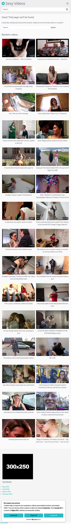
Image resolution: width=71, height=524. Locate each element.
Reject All (34, 515)
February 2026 (7, 494)
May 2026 (5, 487)
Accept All (53, 515)
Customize (13, 515)
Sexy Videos (13, 3)
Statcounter (4, 523)
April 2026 (5, 489)
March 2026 (6, 492)
